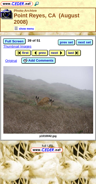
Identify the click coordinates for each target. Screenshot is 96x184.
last (73, 53)
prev (40, 53)
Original (11, 61)
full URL (48, 146)
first (23, 53)
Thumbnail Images (17, 46)
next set (84, 42)
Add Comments (38, 61)
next (57, 53)
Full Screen (14, 41)
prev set (66, 42)
